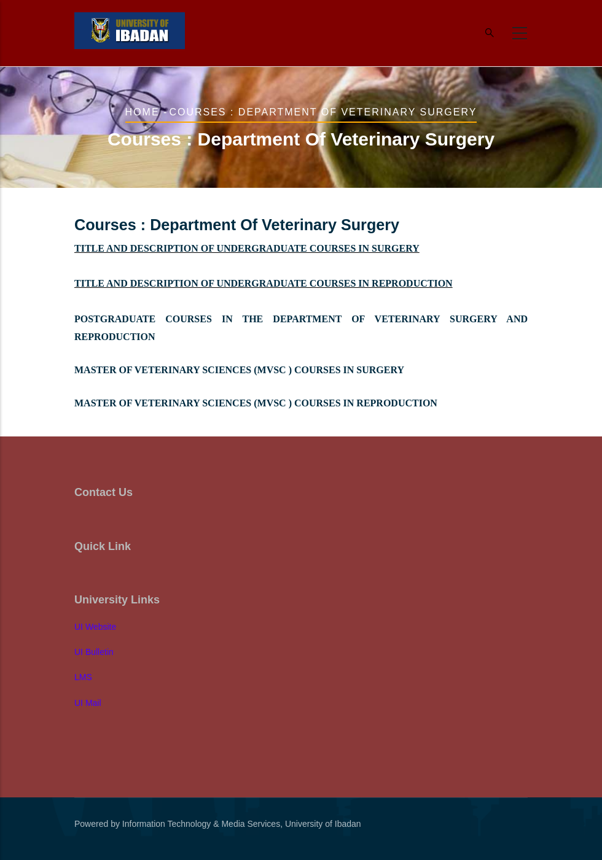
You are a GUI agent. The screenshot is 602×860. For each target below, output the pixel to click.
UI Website (95, 627)
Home (142, 112)
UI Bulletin (94, 652)
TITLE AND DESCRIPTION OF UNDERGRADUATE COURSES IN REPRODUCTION (263, 283)
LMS (83, 677)
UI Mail (87, 703)
